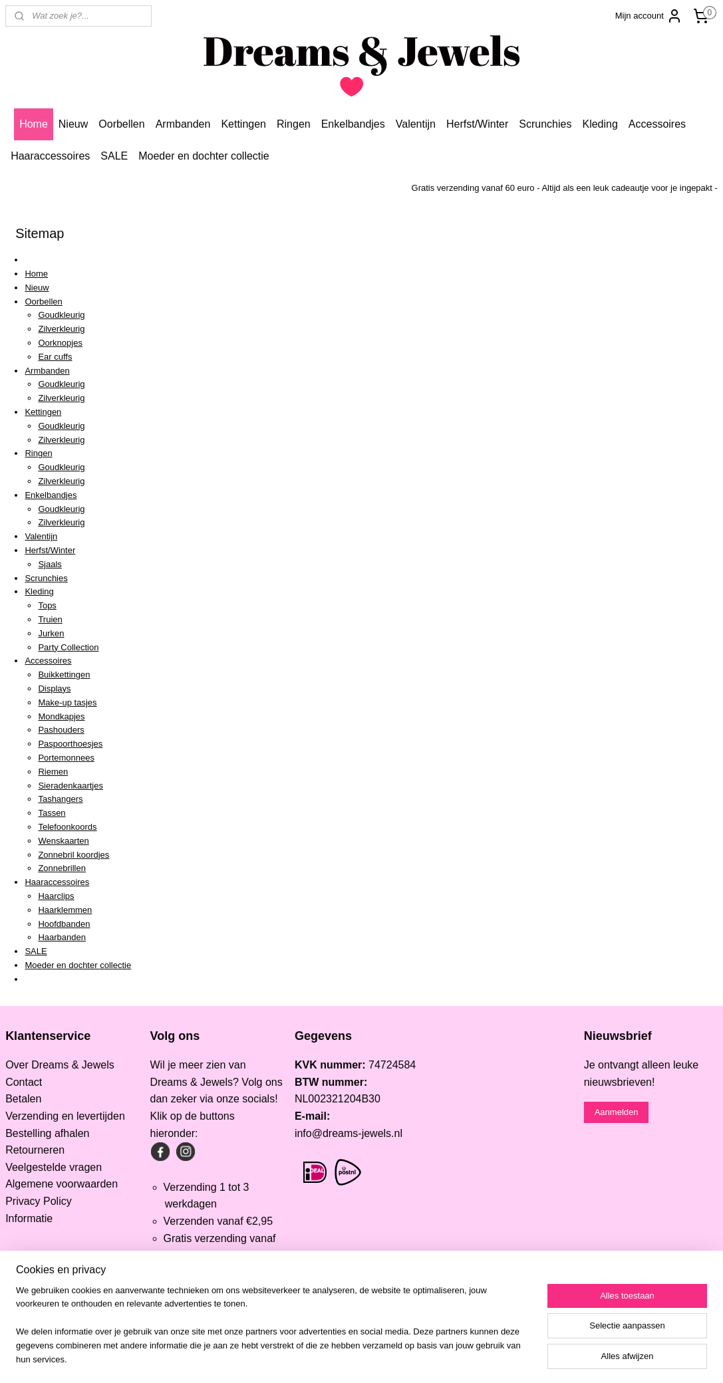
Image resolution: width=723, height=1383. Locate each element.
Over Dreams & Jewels (59, 1064)
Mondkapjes (61, 716)
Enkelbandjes (353, 124)
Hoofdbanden (64, 924)
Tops (47, 605)
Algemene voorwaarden (61, 1184)
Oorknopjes (60, 343)
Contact (23, 1082)
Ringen (294, 124)
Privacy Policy (38, 1201)
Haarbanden (62, 937)
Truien (50, 619)
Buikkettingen (64, 675)
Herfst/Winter (477, 124)
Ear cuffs (55, 357)
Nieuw (73, 124)
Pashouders (61, 730)
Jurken (51, 633)
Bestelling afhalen (47, 1133)
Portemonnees (66, 758)
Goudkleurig (61, 315)
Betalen (23, 1098)
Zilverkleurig (61, 329)
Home (33, 124)
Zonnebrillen (62, 868)
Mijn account (648, 16)
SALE (114, 156)
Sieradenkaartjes (70, 786)
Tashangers (60, 799)
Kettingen (243, 124)
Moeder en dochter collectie (203, 156)
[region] (273, 1333)
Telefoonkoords (67, 827)
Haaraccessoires (50, 156)
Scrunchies (545, 124)
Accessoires (657, 124)
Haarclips (56, 896)
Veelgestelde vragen (53, 1167)
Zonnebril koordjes (73, 855)
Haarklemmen (65, 910)
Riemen (53, 772)
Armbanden (183, 124)
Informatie (29, 1218)
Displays (54, 688)
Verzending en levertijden (65, 1116)
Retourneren (35, 1150)
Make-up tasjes (67, 702)
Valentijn (416, 124)
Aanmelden (617, 1112)
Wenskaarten (63, 841)
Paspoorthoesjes (70, 744)
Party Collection (68, 647)
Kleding (599, 124)
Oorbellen (121, 124)
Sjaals (49, 564)
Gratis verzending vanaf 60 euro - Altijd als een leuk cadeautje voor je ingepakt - (565, 188)
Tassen (51, 813)
